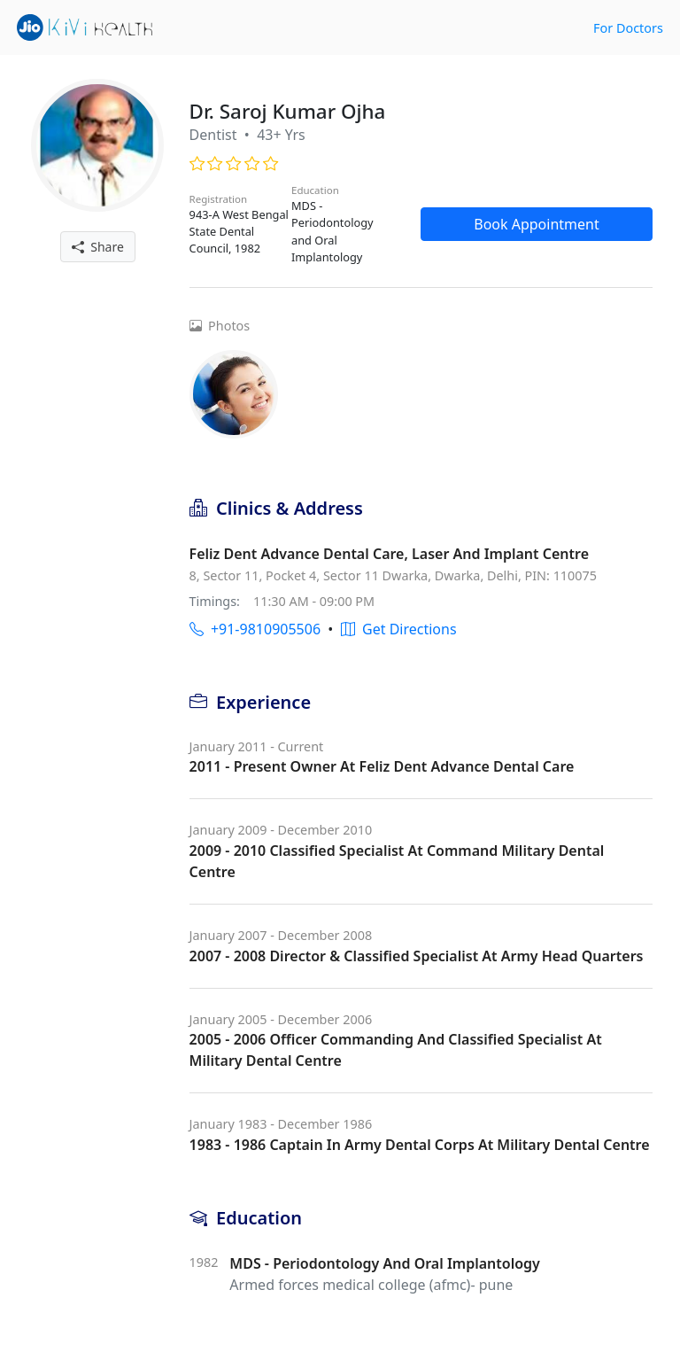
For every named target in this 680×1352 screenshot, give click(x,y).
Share (98, 246)
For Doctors (628, 27)
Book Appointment (536, 224)
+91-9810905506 (255, 629)
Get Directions (399, 629)
